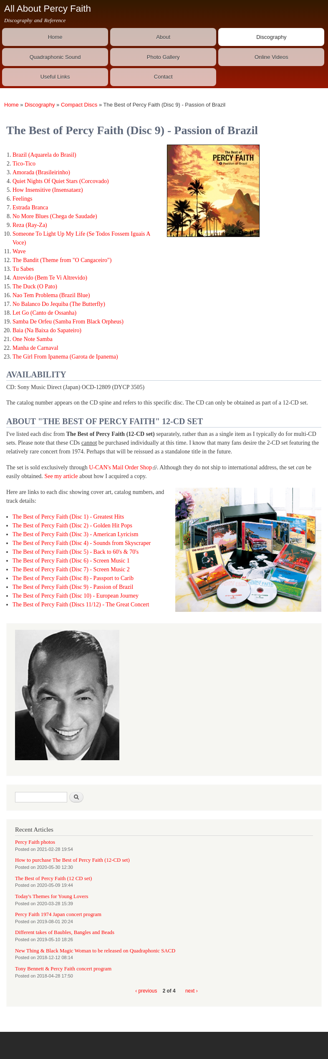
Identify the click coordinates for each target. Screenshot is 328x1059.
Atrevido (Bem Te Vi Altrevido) (50, 278)
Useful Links (55, 77)
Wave (19, 251)
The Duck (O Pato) (35, 286)
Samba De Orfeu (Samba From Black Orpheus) (68, 321)
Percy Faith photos (35, 842)
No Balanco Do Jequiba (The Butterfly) (59, 304)
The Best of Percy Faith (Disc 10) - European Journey (76, 596)
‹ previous (146, 991)
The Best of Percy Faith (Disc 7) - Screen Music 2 (71, 569)
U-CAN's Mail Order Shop (123, 467)
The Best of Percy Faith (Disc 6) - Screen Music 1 (71, 561)
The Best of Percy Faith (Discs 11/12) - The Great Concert (81, 604)
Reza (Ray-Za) (30, 225)
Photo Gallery (163, 57)
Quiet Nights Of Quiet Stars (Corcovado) (61, 181)
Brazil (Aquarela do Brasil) (44, 155)
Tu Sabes (23, 269)
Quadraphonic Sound (55, 57)
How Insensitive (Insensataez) (48, 190)
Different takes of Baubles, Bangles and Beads (64, 932)
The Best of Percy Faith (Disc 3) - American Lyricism (75, 534)
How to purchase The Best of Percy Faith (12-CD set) (72, 860)
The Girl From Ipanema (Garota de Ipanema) (65, 357)
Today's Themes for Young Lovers (51, 896)
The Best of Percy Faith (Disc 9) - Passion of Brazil (73, 587)
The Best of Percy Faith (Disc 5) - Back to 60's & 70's (76, 552)
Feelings (22, 199)
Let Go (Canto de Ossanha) (44, 313)
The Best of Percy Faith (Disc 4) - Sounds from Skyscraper (82, 543)
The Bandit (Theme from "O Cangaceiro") (62, 260)
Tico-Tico (24, 163)
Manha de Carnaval (35, 348)
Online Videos (271, 57)
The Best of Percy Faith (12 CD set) (53, 878)
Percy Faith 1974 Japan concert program (58, 914)
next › (191, 991)
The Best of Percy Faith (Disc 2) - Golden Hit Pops (72, 525)
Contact (163, 77)
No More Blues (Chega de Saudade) (55, 216)
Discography (271, 37)
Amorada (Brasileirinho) (41, 172)
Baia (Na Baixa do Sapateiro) (47, 330)
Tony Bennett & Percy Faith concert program (63, 969)
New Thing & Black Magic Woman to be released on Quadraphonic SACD (95, 951)
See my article (61, 476)
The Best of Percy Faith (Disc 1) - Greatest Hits (68, 517)
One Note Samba (33, 339)
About (163, 37)
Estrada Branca (30, 207)
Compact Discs (79, 105)
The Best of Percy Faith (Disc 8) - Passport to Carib (73, 578)
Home (55, 37)
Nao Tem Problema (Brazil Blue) (51, 295)
